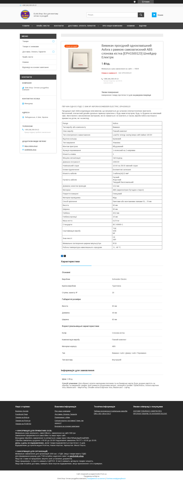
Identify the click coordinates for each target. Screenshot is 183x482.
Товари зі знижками (30, 47)
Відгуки (142, 26)
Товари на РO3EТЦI (23, 424)
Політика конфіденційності (116, 478)
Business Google (21, 411)
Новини (131, 26)
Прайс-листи (42, 26)
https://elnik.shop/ (31, 146)
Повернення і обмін (62, 417)
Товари (25, 26)
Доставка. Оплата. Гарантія (81, 26)
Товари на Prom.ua (22, 421)
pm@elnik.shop (30, 150)
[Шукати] (141, 14)
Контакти (59, 26)
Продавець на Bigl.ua (91, 476)
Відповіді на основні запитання (38, 32)
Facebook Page (21, 414)
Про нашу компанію (112, 26)
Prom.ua (103, 474)
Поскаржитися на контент (96, 478)
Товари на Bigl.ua (22, 417)
